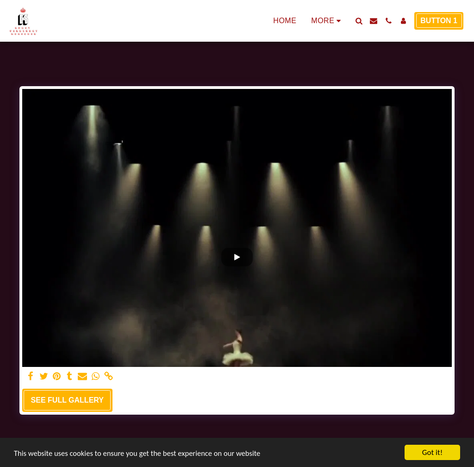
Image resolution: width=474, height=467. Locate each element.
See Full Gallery (67, 400)
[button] (359, 21)
